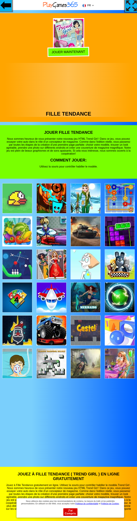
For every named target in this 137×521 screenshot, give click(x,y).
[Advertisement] (68, 86)
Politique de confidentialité (86, 504)
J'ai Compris (70, 512)
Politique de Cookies (110, 504)
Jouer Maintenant (69, 52)
